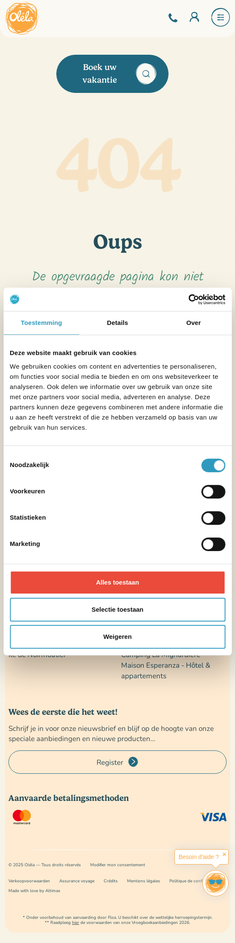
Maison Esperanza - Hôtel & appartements (165, 670)
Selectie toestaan (117, 609)
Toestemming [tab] (41, 322)
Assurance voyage (76, 881)
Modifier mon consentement (117, 864)
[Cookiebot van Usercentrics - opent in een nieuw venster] (188, 299)
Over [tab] (193, 322)
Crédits (111, 881)
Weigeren (117, 636)
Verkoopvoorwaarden (29, 881)
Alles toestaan (117, 582)
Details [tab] (117, 322)
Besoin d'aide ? (199, 856)
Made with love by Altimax (34, 890)
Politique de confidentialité (195, 881)
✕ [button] (224, 854)
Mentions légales (143, 881)
